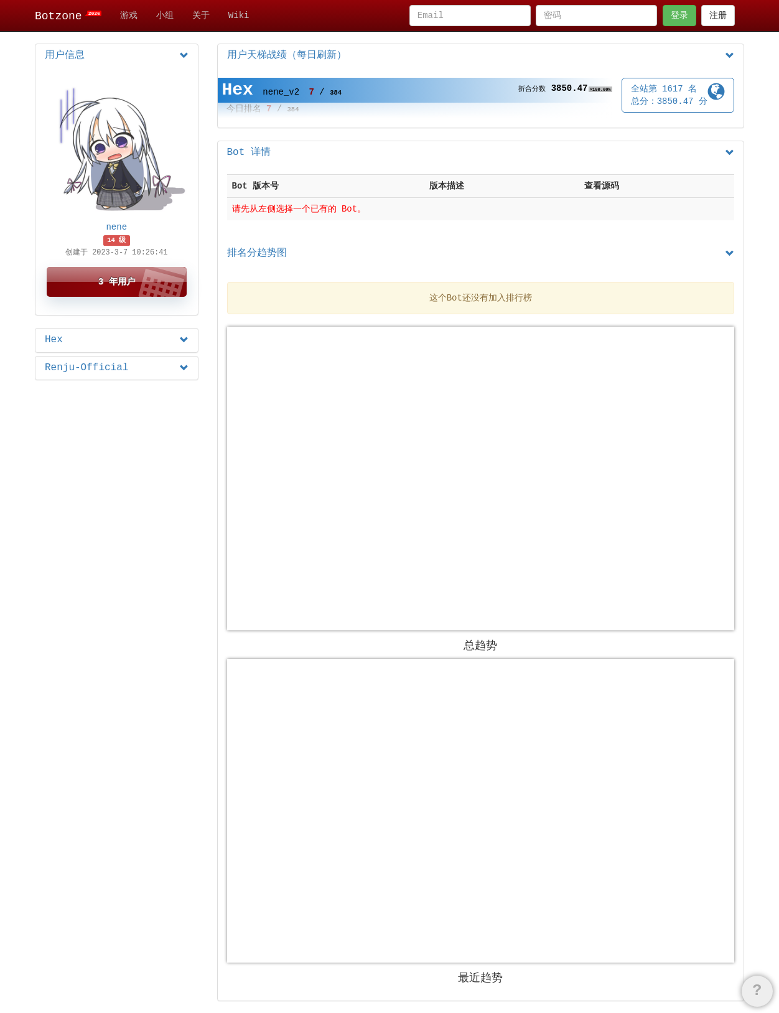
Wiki (239, 16)
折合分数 (532, 89)
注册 (718, 16)
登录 (679, 16)
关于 (201, 16)
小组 (165, 16)
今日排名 (243, 109)
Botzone (68, 16)
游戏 (129, 16)
